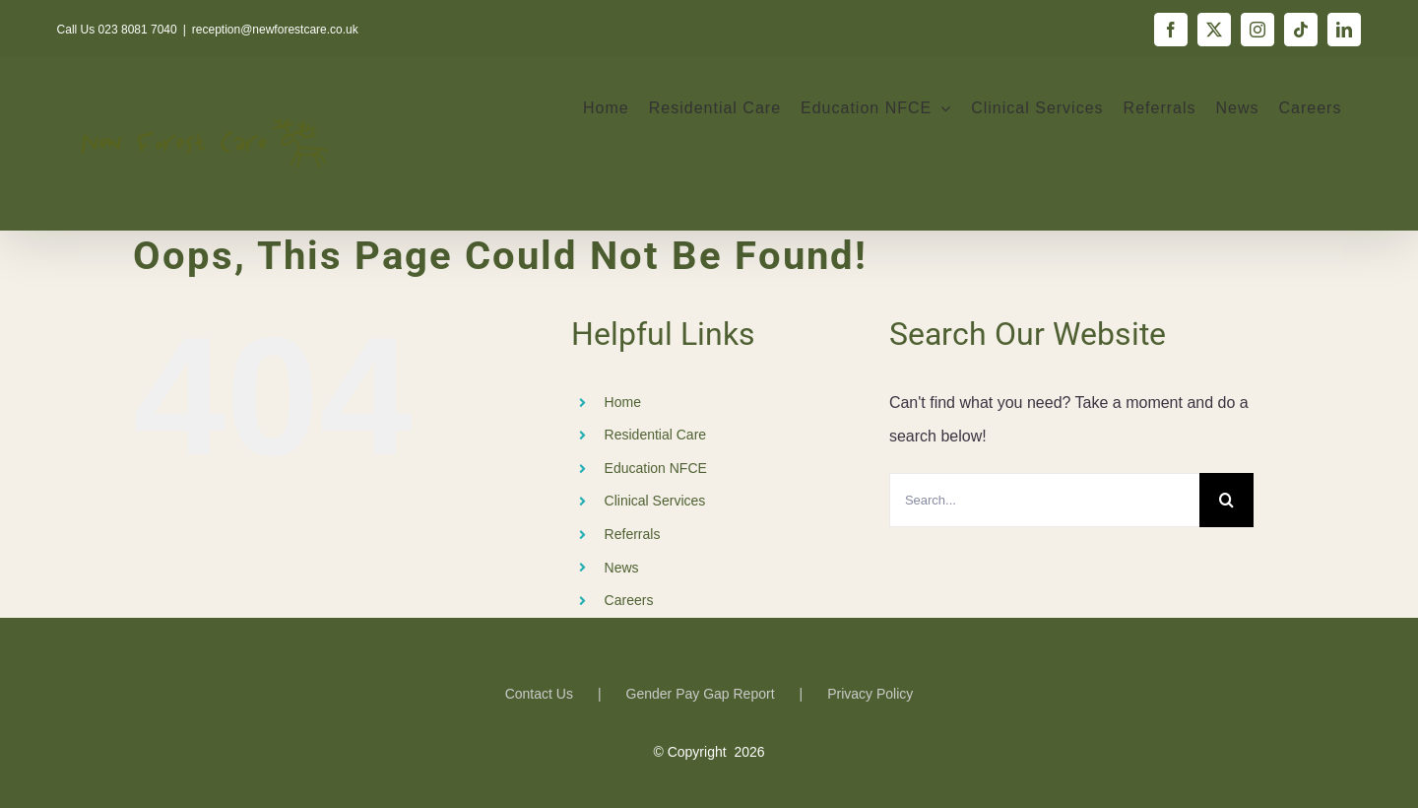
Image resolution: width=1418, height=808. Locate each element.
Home (623, 402)
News (622, 567)
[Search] (1226, 500)
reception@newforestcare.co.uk (275, 29)
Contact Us (539, 694)
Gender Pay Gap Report (700, 694)
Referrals (633, 534)
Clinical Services (655, 500)
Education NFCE (656, 468)
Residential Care (656, 434)
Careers (629, 600)
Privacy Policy (870, 694)
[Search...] (1044, 500)
